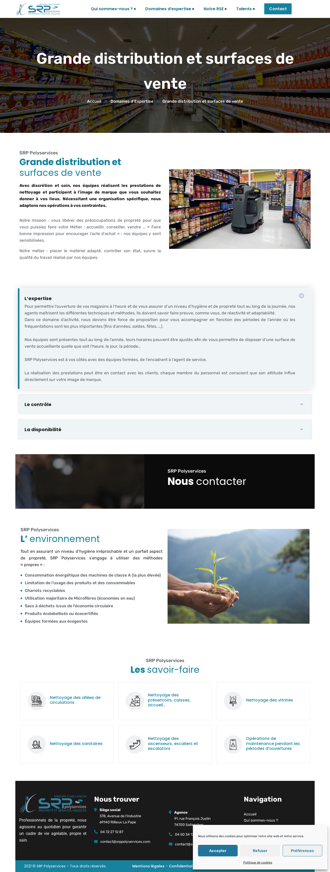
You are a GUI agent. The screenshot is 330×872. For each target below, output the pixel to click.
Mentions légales (148, 866)
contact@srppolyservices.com (125, 841)
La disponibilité (43, 429)
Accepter (217, 850)
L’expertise (38, 298)
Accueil (94, 101)
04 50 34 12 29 (187, 834)
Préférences (302, 850)
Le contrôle (38, 404)
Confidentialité (183, 866)
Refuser (260, 850)
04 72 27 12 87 (111, 832)
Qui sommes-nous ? (261, 820)
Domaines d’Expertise (132, 101)
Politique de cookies (257, 862)
